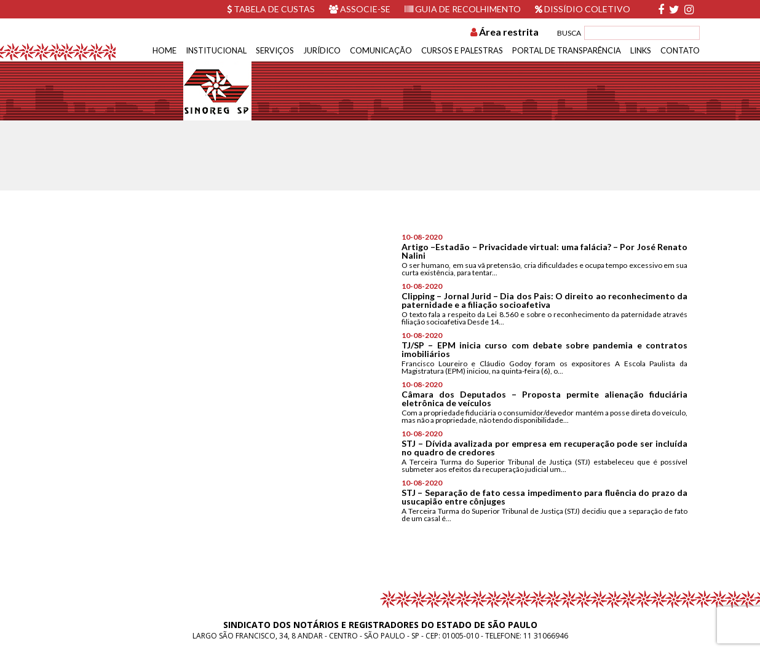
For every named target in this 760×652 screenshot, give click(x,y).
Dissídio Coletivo (582, 9)
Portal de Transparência (566, 50)
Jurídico (322, 50)
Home (164, 50)
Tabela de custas (271, 9)
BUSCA (569, 32)
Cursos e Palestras (462, 50)
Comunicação (381, 50)
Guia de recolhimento (463, 9)
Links (640, 50)
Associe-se (359, 9)
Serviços (275, 50)
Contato (680, 50)
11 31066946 (545, 635)
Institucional (216, 50)
